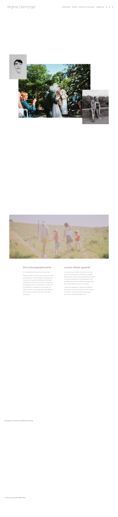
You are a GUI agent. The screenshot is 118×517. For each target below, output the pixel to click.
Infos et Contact (87, 7)
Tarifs (74, 7)
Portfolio (66, 7)
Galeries (100, 7)
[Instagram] (106, 7)
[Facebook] (112, 7)
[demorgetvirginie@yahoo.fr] (109, 7)
